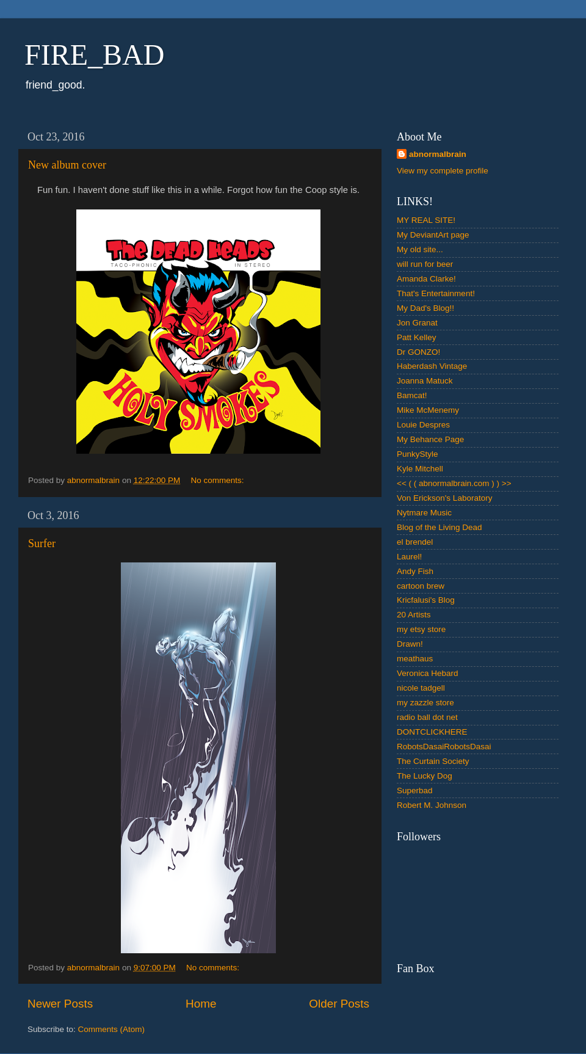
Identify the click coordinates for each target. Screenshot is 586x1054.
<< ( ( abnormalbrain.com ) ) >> (454, 483)
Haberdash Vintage (432, 366)
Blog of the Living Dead (439, 527)
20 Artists (414, 614)
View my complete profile (442, 170)
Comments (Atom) (111, 1029)
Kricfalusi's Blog (426, 600)
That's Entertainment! (436, 293)
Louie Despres (423, 424)
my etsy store (421, 629)
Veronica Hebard (427, 673)
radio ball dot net (427, 717)
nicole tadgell (421, 687)
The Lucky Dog (424, 775)
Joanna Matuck (425, 380)
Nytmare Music (424, 512)
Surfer (42, 543)
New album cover (67, 165)
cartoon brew (420, 586)
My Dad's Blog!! (425, 308)
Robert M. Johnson (431, 805)
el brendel (415, 542)
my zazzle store (425, 702)
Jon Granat (417, 322)
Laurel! (409, 556)
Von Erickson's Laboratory (444, 498)
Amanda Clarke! (426, 278)
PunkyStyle (417, 454)
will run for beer (425, 264)
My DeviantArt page (433, 234)
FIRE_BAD (94, 54)
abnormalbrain (437, 154)
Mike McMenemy (428, 410)
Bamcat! (412, 395)
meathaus (415, 658)
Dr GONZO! (418, 352)
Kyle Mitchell (420, 468)
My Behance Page (430, 439)
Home (201, 1003)
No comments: (218, 480)
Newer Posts (60, 1003)
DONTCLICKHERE (432, 731)
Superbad (415, 790)
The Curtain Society (433, 761)
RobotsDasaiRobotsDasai (444, 746)
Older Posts (339, 1003)
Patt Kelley (416, 337)
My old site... (420, 249)
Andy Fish (415, 571)
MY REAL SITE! (426, 220)
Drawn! (410, 644)
